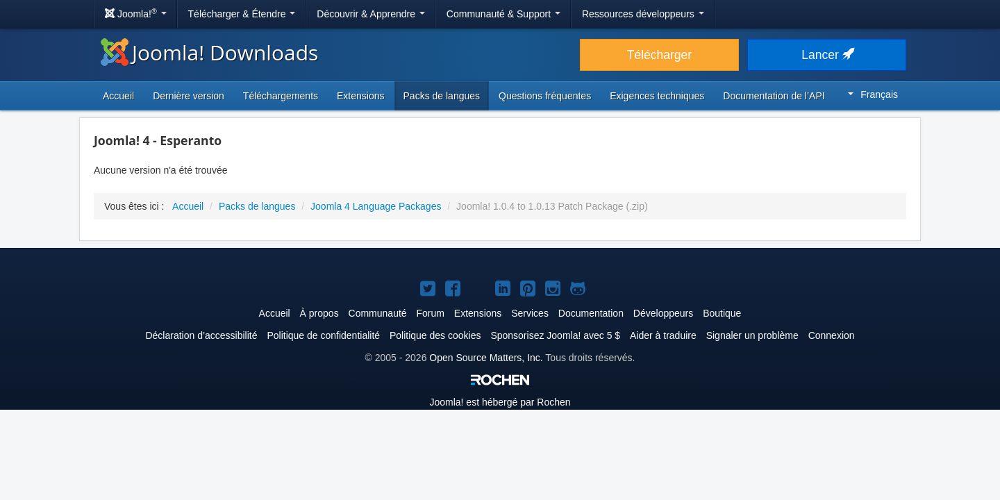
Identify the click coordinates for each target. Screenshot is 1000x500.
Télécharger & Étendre (242, 13)
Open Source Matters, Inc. (485, 357)
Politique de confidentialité (323, 335)
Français (873, 94)
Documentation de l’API (773, 95)
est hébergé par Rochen (499, 402)
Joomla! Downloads (209, 52)
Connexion (831, 335)
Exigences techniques (657, 95)
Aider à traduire (663, 335)
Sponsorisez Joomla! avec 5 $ (555, 335)
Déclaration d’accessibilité (201, 335)
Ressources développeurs (643, 13)
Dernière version (188, 95)
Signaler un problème (752, 335)
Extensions (360, 95)
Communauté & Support (503, 13)
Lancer (826, 55)
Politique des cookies (435, 335)
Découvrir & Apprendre (371, 13)
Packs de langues (442, 95)
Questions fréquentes (545, 95)
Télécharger (659, 55)
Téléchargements (280, 95)
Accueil (118, 95)
